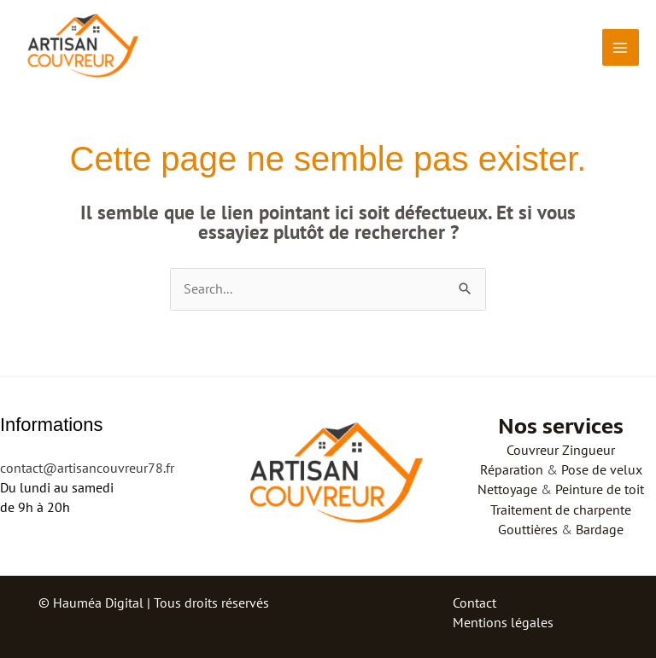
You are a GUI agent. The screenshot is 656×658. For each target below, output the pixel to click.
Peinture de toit (599, 489)
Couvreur (533, 449)
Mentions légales (503, 622)
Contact (474, 602)
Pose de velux (601, 469)
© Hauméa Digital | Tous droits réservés (153, 602)
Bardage (600, 529)
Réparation (511, 469)
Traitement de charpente (560, 509)
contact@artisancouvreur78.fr (87, 467)
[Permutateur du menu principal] (620, 47)
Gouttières (528, 529)
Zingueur (588, 449)
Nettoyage (507, 489)
